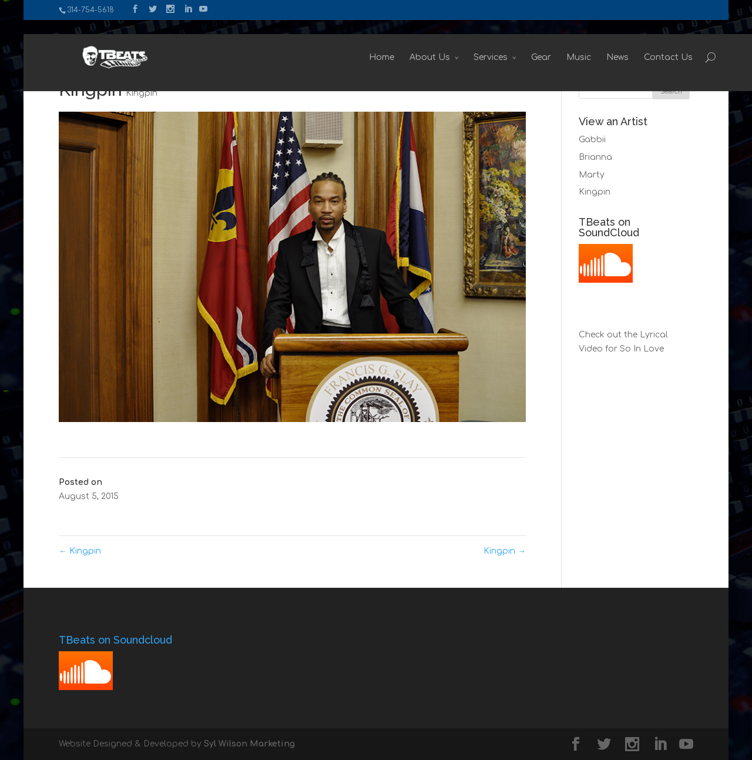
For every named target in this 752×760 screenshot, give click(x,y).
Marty (592, 174)
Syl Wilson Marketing (249, 743)
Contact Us (645, 43)
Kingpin (141, 93)
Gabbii (592, 139)
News (594, 43)
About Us (407, 43)
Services (468, 43)
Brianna (595, 157)
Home (358, 43)
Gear (518, 43)
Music (555, 43)
